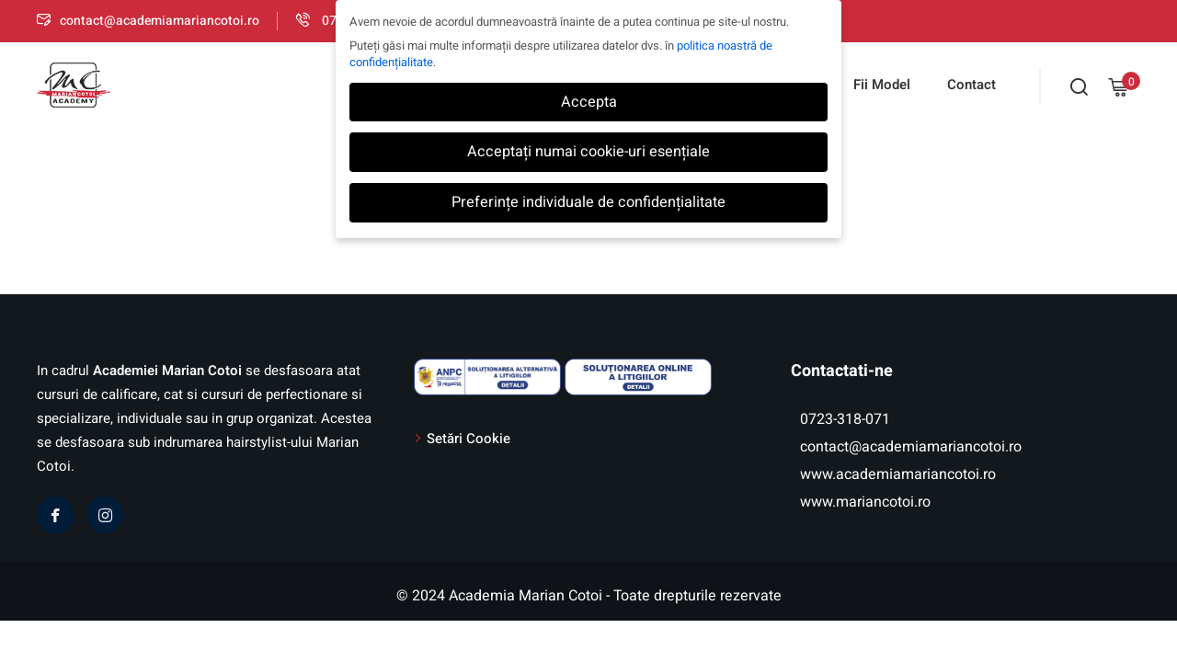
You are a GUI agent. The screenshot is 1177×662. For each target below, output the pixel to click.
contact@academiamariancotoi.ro (148, 20)
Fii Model (881, 84)
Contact (971, 84)
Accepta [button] (589, 102)
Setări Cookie (468, 438)
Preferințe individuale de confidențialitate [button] (588, 202)
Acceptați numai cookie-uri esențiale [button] (588, 152)
